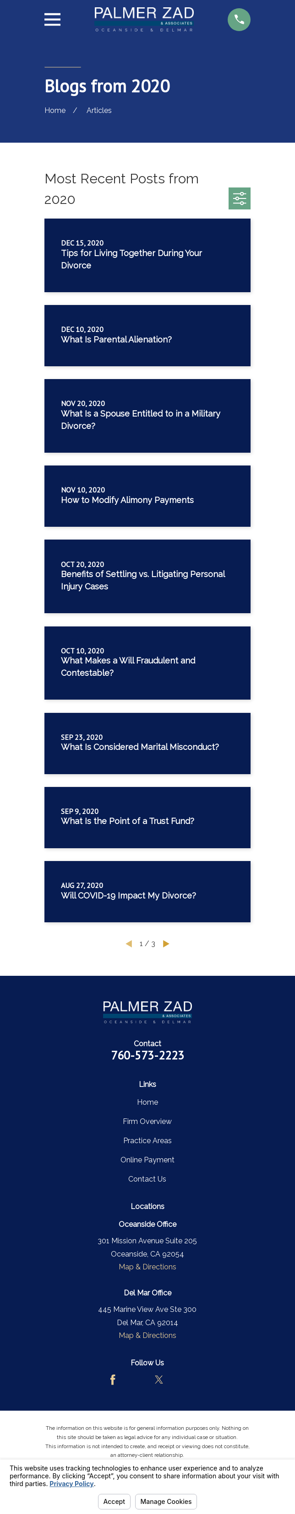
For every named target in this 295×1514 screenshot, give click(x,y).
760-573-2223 (147, 1055)
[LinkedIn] (182, 1380)
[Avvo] (136, 1380)
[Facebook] (113, 1380)
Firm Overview (147, 1121)
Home (147, 1102)
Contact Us (147, 1179)
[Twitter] (159, 1380)
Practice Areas (147, 1140)
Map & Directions (147, 1267)
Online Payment (147, 1160)
